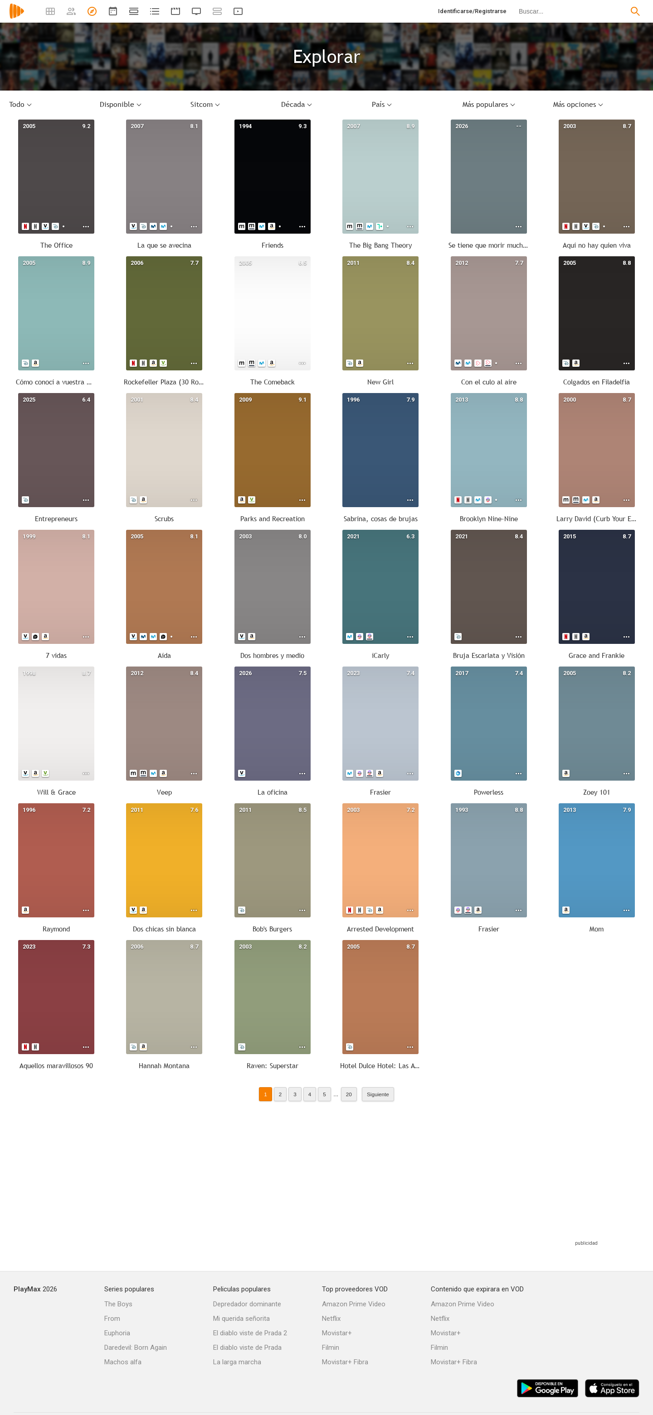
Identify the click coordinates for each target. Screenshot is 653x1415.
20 (349, 1094)
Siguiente (378, 1094)
